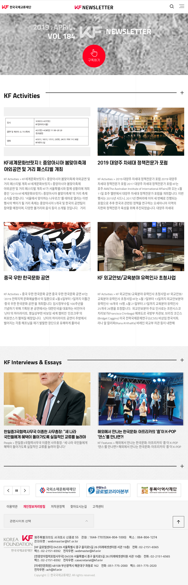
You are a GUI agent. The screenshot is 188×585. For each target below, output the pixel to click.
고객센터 (98, 507)
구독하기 (94, 60)
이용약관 (12, 507)
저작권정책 (58, 507)
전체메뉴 (181, 6)
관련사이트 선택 (49, 521)
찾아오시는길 (78, 507)
